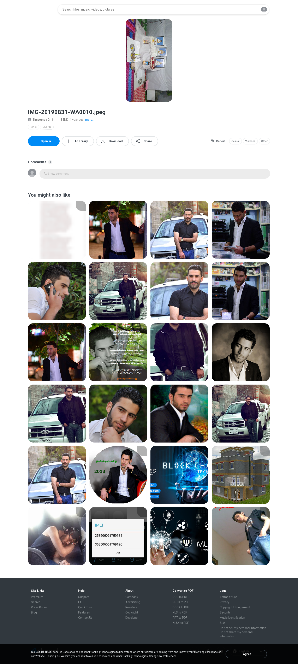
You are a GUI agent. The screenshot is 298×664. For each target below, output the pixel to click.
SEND (62, 119)
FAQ (81, 602)
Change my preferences (163, 656)
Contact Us (85, 617)
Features (84, 612)
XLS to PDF (180, 612)
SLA (222, 622)
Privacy (224, 602)
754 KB (47, 127)
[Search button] (252, 9)
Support (83, 597)
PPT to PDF (180, 617)
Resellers (131, 607)
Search (35, 602)
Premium (37, 597)
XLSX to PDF (181, 622)
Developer (132, 617)
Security (225, 612)
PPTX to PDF (181, 602)
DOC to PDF (180, 597)
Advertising (132, 602)
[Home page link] (41, 9)
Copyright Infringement (235, 607)
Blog (34, 612)
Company (131, 597)
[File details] (57, 230)
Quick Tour (85, 607)
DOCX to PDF (181, 607)
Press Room (39, 607)
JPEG (34, 127)
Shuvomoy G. (39, 119)
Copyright (131, 612)
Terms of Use (228, 597)
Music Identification (232, 617)
